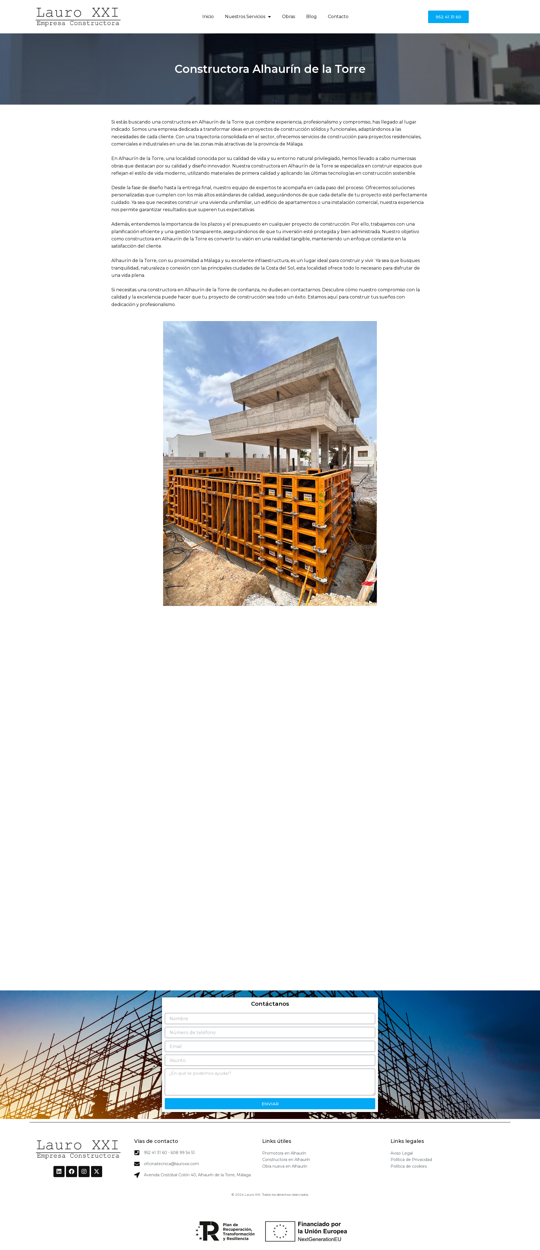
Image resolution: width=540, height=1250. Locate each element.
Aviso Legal (402, 1153)
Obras (288, 16)
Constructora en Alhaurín (286, 1159)
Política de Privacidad (411, 1159)
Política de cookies (409, 1166)
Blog (311, 16)
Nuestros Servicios (248, 17)
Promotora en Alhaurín (284, 1153)
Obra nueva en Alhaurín (284, 1166)
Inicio (208, 16)
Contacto (338, 16)
